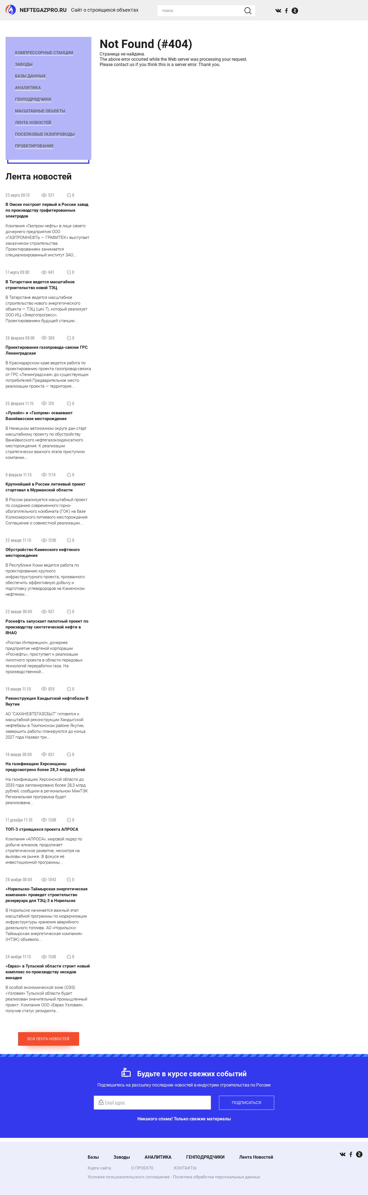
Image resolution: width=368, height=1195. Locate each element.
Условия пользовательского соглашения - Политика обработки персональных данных (174, 1176)
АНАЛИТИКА (32, 86)
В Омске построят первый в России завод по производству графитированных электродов (47, 214)
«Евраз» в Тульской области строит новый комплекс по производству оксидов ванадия (48, 976)
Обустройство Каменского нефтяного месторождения (43, 556)
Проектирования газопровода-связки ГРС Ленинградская (47, 354)
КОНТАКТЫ (185, 1168)
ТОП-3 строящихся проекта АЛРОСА (42, 833)
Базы (93, 1157)
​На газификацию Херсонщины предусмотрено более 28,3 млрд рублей (45, 770)
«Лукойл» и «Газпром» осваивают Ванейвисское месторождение (39, 420)
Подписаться (246, 1107)
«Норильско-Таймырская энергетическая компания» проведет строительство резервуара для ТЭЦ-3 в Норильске (46, 899)
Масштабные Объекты (44, 109)
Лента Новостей (37, 120)
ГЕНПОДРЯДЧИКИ (37, 97)
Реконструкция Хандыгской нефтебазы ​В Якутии (47, 705)
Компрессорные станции (48, 51)
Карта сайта (99, 1168)
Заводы (28, 62)
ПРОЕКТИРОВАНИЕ (38, 144)
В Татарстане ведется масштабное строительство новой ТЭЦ (40, 288)
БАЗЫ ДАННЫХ (34, 74)
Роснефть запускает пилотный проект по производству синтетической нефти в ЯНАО (47, 631)
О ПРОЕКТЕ (142, 1168)
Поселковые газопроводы (49, 132)
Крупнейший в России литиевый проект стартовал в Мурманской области (45, 491)
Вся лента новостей (48, 1043)
